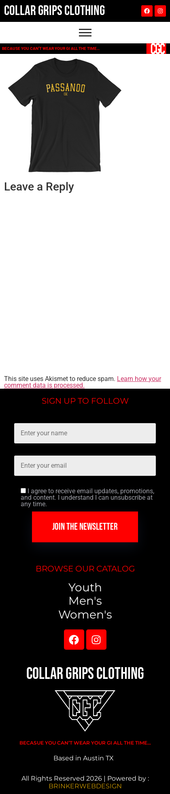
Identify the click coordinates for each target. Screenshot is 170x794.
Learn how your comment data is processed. (82, 382)
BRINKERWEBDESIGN (85, 786)
